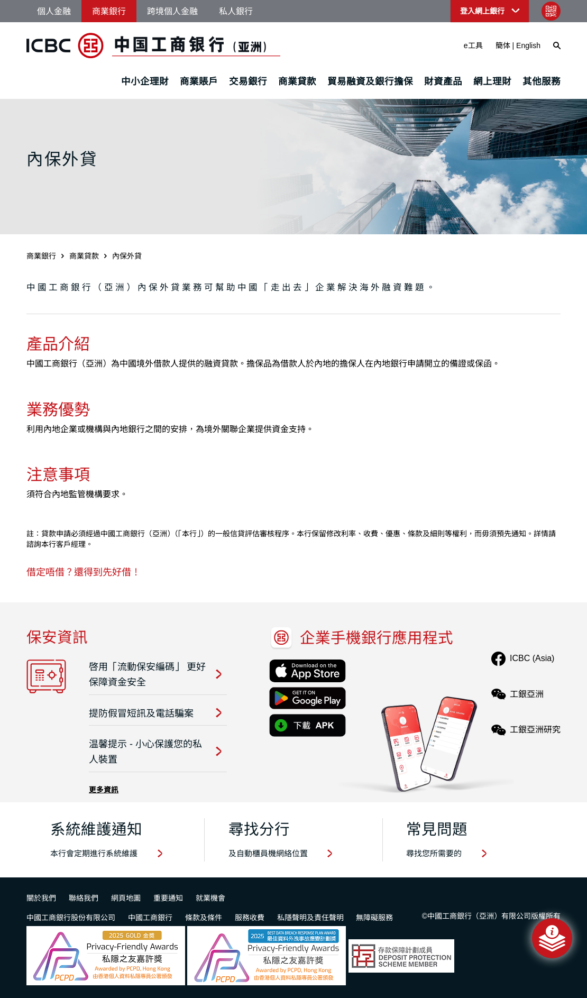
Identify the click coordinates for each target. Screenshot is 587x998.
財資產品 (443, 81)
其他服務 (541, 81)
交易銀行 (248, 81)
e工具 (473, 45)
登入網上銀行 (482, 11)
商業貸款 (297, 81)
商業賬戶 (199, 81)
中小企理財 (145, 81)
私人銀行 (236, 11)
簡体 (503, 45)
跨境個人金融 (172, 11)
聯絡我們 (83, 898)
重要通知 (168, 898)
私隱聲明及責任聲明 (310, 917)
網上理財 (492, 81)
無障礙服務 (374, 917)
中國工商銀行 (150, 917)
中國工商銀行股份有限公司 (70, 917)
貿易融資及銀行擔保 (370, 81)
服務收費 (249, 917)
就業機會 (210, 898)
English (528, 45)
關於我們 (41, 898)
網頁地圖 (126, 898)
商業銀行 (109, 11)
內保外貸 (127, 256)
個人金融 (54, 11)
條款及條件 (203, 917)
